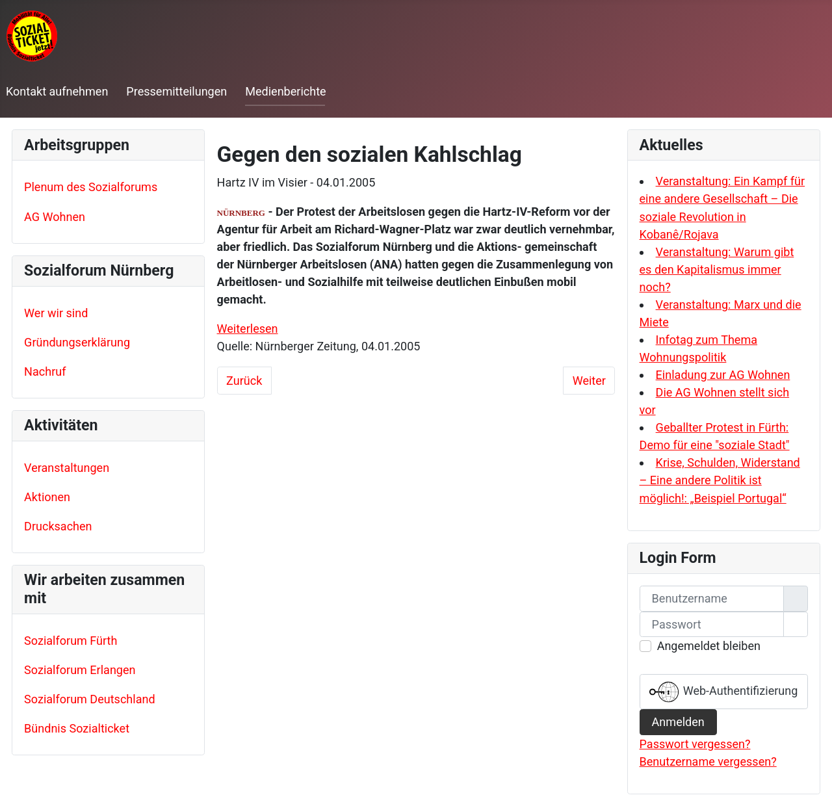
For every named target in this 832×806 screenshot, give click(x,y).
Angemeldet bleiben (708, 646)
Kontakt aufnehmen (57, 91)
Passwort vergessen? (695, 744)
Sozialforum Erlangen (79, 670)
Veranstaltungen (66, 467)
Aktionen (47, 497)
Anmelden (678, 722)
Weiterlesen (247, 328)
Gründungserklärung (77, 342)
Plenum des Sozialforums (90, 187)
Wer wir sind (56, 313)
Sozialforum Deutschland (89, 699)
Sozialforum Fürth (70, 640)
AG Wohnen (54, 217)
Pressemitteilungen (176, 91)
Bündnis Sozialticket (76, 728)
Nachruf (45, 371)
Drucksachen (58, 526)
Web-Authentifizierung (723, 692)
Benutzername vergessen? (708, 761)
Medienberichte (285, 91)
